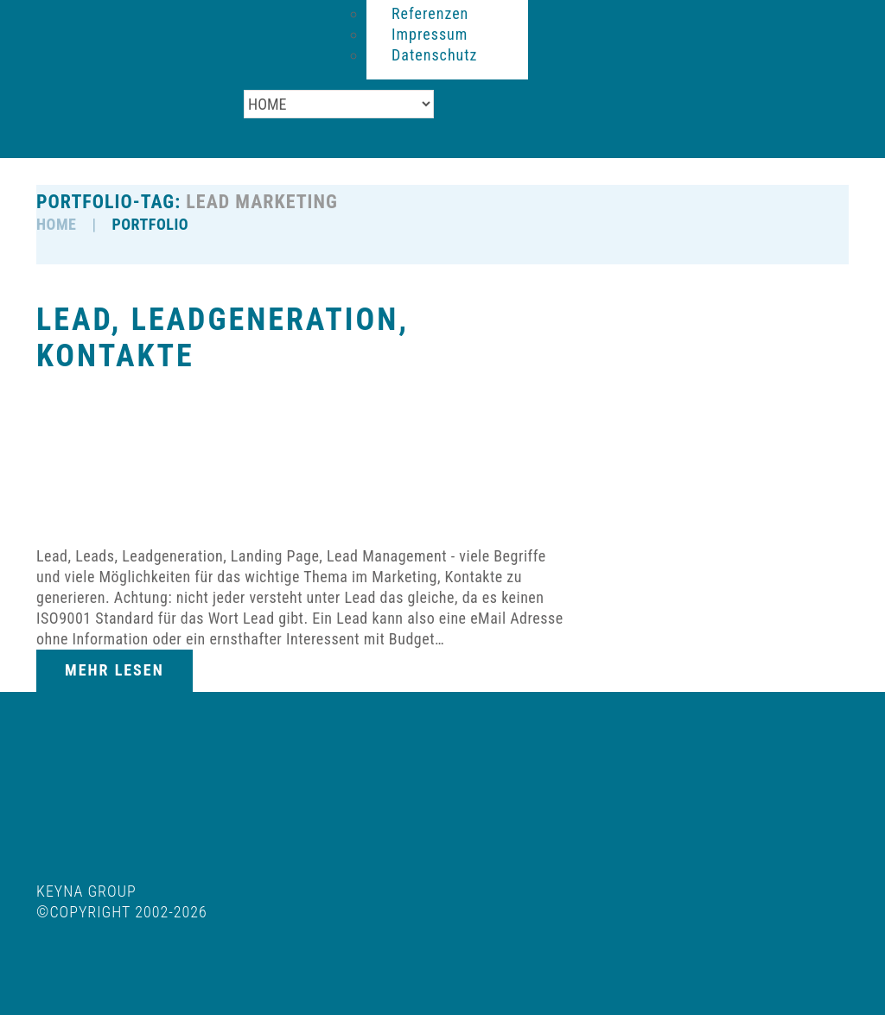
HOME (56, 224)
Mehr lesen (114, 670)
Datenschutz (435, 55)
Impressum (430, 34)
